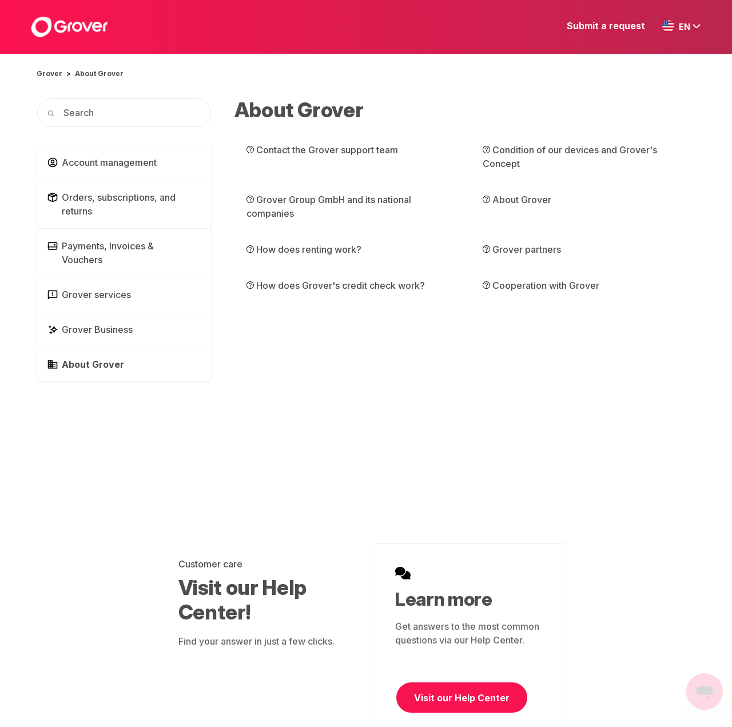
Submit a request (606, 25)
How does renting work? (303, 249)
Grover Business (90, 329)
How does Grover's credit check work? (335, 285)
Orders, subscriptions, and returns (111, 204)
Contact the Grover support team (322, 150)
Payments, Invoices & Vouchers (100, 252)
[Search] (124, 112)
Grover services (89, 294)
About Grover (99, 73)
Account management (102, 162)
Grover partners (522, 249)
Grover (49, 73)
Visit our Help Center (462, 698)
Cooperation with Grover (541, 285)
